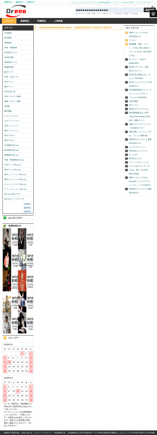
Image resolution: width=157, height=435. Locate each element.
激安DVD (19, 2)
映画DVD (8, 2)
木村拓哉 (118, 14)
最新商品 (27, 208)
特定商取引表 (59, 433)
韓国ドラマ (96, 14)
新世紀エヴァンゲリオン (139, 109)
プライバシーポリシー (43, 433)
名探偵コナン (107, 14)
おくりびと (133, 155)
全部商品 (27, 204)
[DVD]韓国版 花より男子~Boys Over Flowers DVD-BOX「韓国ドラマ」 (139, 116)
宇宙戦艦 (134, 14)
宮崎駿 (126, 14)
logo (16, 11)
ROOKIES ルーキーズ (138, 151)
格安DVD (31, 2)
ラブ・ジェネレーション (139, 162)
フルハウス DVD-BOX (138, 97)
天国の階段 (133, 101)
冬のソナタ (133, 105)
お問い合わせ (26, 433)
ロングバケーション (137, 147)
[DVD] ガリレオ (135, 158)
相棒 (88, 14)
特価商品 (27, 211)
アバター (132, 40)
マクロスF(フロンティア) (139, 166)
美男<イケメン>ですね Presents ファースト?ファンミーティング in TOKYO (140, 181)
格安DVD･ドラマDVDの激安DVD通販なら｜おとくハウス (108, 433)
